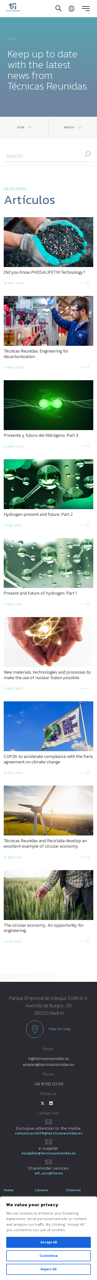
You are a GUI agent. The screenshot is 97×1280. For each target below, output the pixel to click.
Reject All (48, 1269)
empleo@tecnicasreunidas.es (48, 1064)
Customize (48, 1255)
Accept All (48, 1242)
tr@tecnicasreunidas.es (48, 1058)
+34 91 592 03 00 (48, 1084)
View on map (48, 1029)
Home (9, 1190)
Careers (41, 1190)
